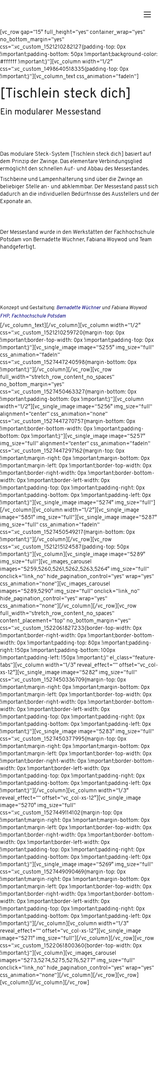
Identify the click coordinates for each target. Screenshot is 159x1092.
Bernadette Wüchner (78, 308)
